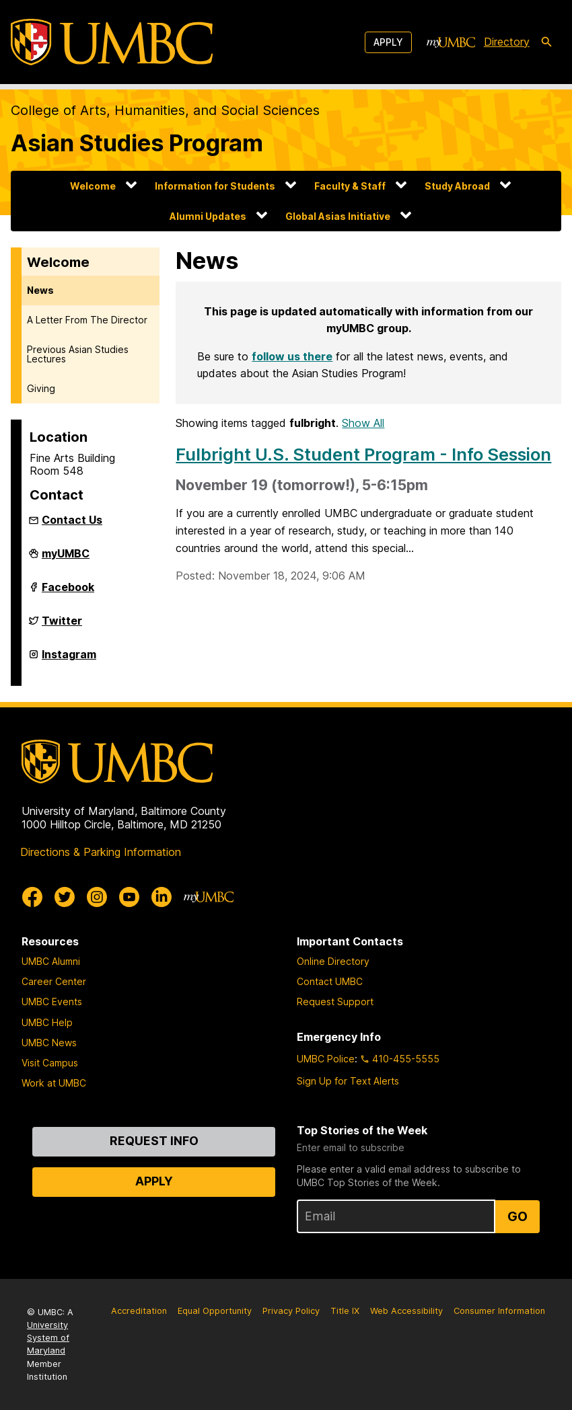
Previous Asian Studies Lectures (78, 354)
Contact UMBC (330, 981)
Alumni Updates (208, 216)
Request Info (154, 1141)
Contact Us (72, 519)
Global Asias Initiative (337, 216)
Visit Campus (50, 1062)
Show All (363, 423)
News (40, 290)
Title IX (344, 1311)
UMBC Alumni (51, 961)
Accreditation (139, 1311)
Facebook (68, 592)
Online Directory (333, 961)
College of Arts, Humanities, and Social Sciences (165, 110)
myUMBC (66, 558)
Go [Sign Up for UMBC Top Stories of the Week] (517, 1216)
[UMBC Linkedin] (161, 897)
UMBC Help (47, 1022)
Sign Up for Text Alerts (348, 1081)
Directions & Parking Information (100, 852)
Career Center (54, 981)
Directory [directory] (507, 41)
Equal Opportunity (215, 1311)
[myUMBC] (451, 42)
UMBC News (49, 1042)
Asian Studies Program (137, 143)
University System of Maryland (48, 1338)
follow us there (292, 356)
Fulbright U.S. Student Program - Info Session (363, 454)
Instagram (69, 659)
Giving (41, 388)
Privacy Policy (291, 1311)
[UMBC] (111, 42)
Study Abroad (457, 186)
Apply (388, 42)
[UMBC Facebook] (32, 897)
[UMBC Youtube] (129, 897)
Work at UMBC (54, 1083)
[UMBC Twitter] (64, 897)
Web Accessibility (406, 1311)
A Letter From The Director (87, 319)
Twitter (62, 626)
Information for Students (215, 186)
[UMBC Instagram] (97, 897)
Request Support (335, 1001)
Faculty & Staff (350, 186)
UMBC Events (52, 1001)
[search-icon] (546, 42)
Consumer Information (499, 1311)
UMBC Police (326, 1058)
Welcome (93, 186)
